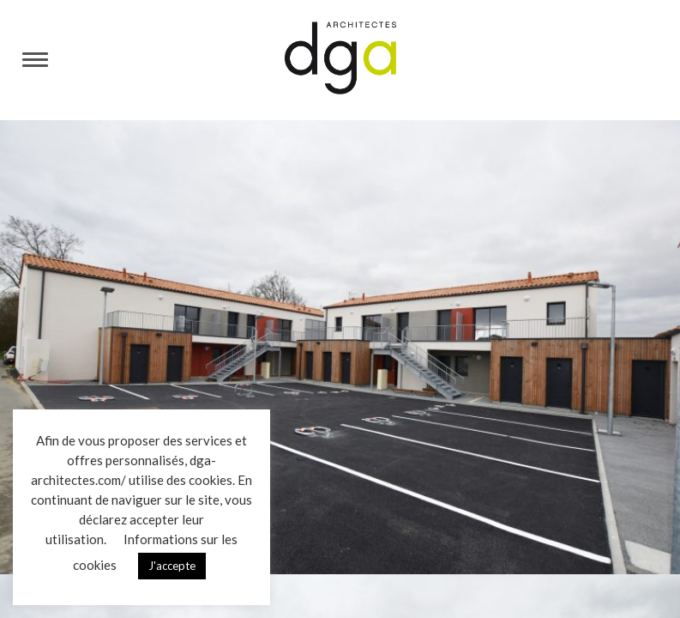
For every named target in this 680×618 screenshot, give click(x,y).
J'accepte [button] (172, 566)
